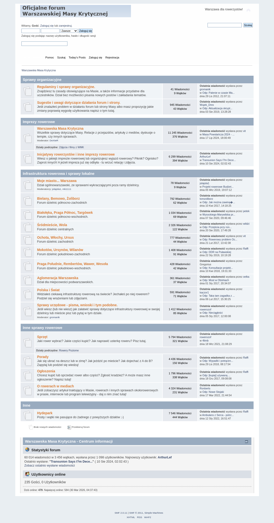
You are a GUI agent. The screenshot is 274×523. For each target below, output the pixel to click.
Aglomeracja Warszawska (57, 278)
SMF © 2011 (136, 512)
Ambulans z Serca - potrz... (218, 415)
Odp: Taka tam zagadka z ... (218, 295)
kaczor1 (204, 292)
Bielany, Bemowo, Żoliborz (58, 198)
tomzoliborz (206, 198)
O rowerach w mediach (55, 386)
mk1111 (67, 189)
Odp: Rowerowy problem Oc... (219, 239)
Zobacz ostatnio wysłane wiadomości (49, 465)
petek (246, 211)
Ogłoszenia (46, 371)
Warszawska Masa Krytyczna (60, 128)
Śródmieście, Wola (52, 225)
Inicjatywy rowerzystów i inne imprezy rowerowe (76, 154)
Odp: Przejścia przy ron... (217, 227)
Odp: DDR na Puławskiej (216, 252)
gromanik (205, 89)
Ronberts (205, 388)
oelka (246, 276)
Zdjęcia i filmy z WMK (71, 147)
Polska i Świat (48, 290)
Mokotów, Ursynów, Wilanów (60, 250)
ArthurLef (205, 156)
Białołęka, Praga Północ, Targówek (65, 213)
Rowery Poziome (69, 350)
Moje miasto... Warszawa (57, 181)
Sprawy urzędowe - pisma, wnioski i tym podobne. (77, 305)
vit (244, 130)
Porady (43, 357)
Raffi (245, 248)
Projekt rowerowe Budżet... (218, 186)
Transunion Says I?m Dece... (219, 160)
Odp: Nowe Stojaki (213, 391)
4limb (205, 340)
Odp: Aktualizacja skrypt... (217, 108)
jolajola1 (56, 189)
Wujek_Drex (207, 104)
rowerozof (205, 309)
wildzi (246, 223)
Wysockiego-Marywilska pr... (218, 214)
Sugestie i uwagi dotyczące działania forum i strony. (78, 103)
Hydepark (45, 413)
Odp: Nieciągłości (212, 312)
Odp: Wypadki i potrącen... (217, 360)
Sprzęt (42, 337)
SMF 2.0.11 (120, 512)
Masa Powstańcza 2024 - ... (218, 134)
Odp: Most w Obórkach (215, 280)
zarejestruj (65, 25)
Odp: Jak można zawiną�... (218, 202)
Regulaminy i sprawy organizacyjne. (66, 87)
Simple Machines (154, 512)
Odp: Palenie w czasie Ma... (218, 92)
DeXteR (54, 140)
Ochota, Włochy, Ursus (55, 237)
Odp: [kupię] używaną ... (216, 375)
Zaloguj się (47, 25)
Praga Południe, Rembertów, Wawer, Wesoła (72, 264)
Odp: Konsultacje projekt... (217, 267)
